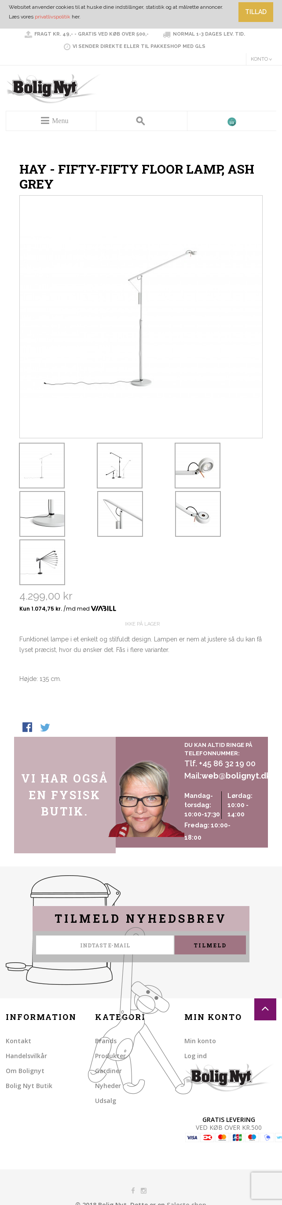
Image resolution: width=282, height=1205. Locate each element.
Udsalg (105, 1100)
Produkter (110, 1056)
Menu (60, 120)
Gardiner (108, 1071)
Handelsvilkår (26, 1056)
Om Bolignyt (25, 1071)
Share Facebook (28, 728)
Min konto (200, 1041)
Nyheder (108, 1085)
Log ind (195, 1056)
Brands (106, 1041)
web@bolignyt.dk (236, 775)
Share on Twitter (45, 728)
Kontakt (18, 1041)
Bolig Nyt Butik (29, 1085)
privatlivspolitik (52, 17)
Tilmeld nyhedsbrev (141, 918)
